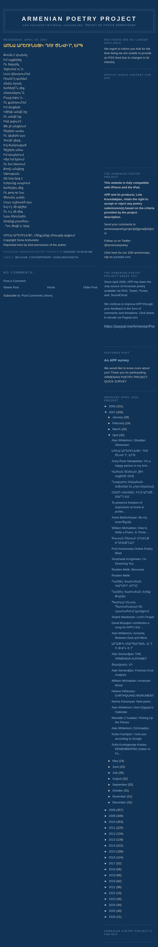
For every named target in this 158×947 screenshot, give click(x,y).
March (117, 429)
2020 (112, 881)
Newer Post (11, 287)
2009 (112, 816)
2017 (112, 863)
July (115, 772)
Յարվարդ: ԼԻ (122, 664)
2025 (112, 911)
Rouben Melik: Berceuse (128, 569)
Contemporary (40, 257)
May (115, 761)
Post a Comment (14, 281)
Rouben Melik (121, 575)
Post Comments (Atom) (37, 295)
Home (51, 287)
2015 (112, 851)
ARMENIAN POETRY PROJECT (79, 18)
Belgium (21, 257)
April (115, 435)
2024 (112, 905)
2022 (112, 893)
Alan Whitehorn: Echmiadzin (130, 728)
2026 (112, 916)
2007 (112, 412)
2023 (112, 899)
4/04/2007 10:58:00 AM (77, 252)
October (118, 790)
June (116, 766)
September (120, 784)
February (118, 423)
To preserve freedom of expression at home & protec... (128, 507)
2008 (112, 810)
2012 (112, 833)
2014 (112, 845)
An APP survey (116, 360)
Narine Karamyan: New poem (131, 701)
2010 (112, 821)
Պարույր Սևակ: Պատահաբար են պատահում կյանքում (130, 606)
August (117, 778)
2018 (112, 869)
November (119, 796)
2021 (112, 887)
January (118, 417)
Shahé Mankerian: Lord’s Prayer (133, 617)
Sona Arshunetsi (66, 257)
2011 (112, 827)
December (119, 802)
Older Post (90, 287)
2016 (112, 857)
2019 (112, 875)
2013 (112, 839)
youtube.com (122, 257)
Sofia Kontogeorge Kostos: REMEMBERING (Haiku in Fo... (131, 749)
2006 (112, 406)
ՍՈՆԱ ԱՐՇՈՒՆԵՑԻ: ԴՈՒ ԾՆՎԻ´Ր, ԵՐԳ (43, 45)
